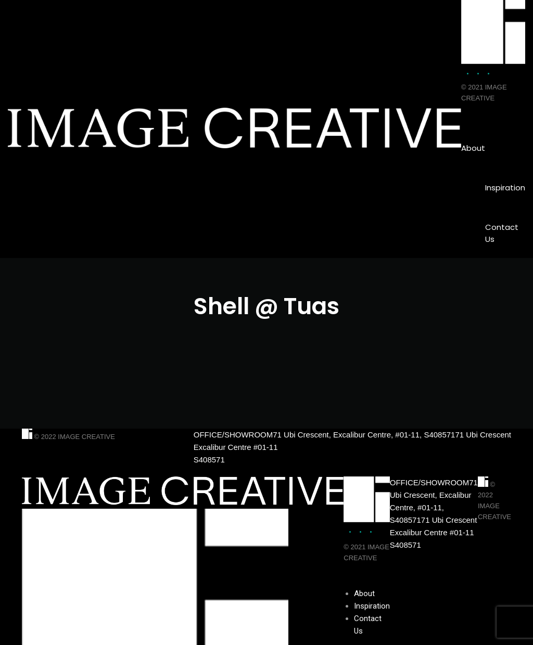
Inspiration (505, 187)
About (473, 148)
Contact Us (501, 233)
